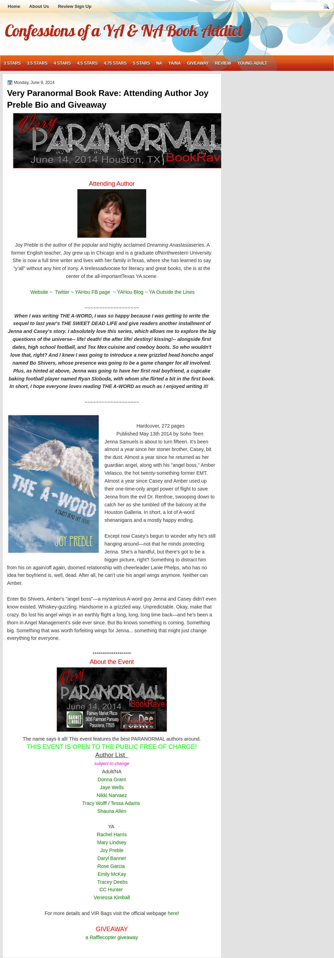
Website (39, 292)
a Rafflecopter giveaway (112, 937)
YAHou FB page (94, 292)
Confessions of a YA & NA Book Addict (123, 30)
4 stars (62, 63)
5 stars (141, 63)
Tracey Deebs (112, 882)
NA (159, 63)
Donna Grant (112, 779)
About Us (39, 6)
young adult (252, 63)
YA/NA (174, 63)
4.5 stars (87, 63)
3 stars (12, 63)
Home (14, 6)
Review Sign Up (74, 6)
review (223, 63)
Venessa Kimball (112, 897)
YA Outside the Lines (171, 292)
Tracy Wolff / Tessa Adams (111, 803)
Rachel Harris (112, 834)
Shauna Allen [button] (111, 811)
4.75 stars (115, 63)
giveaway (198, 63)
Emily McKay (112, 874)
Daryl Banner (111, 858)
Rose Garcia (111, 866)
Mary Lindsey (111, 842)
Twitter (61, 292)
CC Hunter (111, 889)
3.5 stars (37, 63)
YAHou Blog (130, 292)
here (173, 913)
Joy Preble (111, 850)
